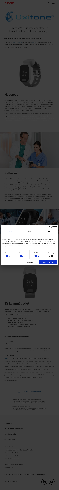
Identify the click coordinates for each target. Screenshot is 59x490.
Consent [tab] (10, 231)
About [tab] (48, 231)
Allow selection (29, 262)
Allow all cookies (48, 262)
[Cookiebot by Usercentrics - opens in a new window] (50, 227)
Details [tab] (29, 231)
